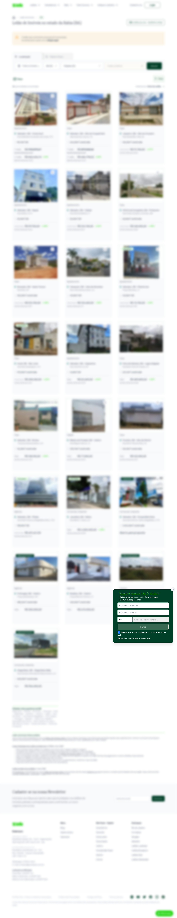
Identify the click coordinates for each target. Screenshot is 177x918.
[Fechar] (173, 589)
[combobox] (151, 619)
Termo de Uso (124, 638)
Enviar (143, 627)
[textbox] (151, 620)
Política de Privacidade (140, 638)
